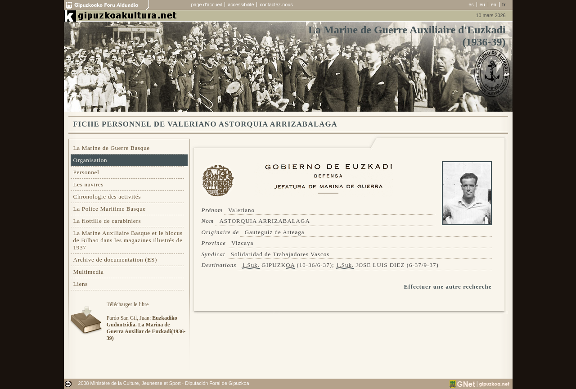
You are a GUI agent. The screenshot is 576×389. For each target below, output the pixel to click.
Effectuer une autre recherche (448, 286)
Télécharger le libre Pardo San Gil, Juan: (146, 321)
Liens (80, 283)
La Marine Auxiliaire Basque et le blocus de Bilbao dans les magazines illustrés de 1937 (128, 240)
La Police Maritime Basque (109, 208)
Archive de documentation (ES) (115, 259)
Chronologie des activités (107, 196)
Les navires (88, 184)
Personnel (86, 172)
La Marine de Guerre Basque (111, 148)
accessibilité (241, 4)
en (493, 4)
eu (482, 4)
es (470, 4)
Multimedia (88, 271)
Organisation (90, 160)
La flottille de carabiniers (107, 220)
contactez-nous (276, 4)
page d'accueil (206, 4)
